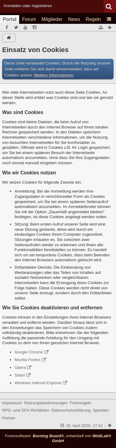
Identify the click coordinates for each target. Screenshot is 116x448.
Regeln (93, 19)
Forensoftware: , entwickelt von (58, 438)
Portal (9, 19)
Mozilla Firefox (28, 359)
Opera (20, 367)
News (74, 19)
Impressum (12, 403)
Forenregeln (81, 403)
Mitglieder (51, 19)
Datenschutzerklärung (70, 410)
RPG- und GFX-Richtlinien (25, 410)
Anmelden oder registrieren (27, 5)
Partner (8, 418)
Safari (20, 375)
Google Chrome (29, 352)
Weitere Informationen (54, 75)
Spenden (101, 410)
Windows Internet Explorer (38, 383)
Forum (29, 19)
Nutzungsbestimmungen (45, 403)
